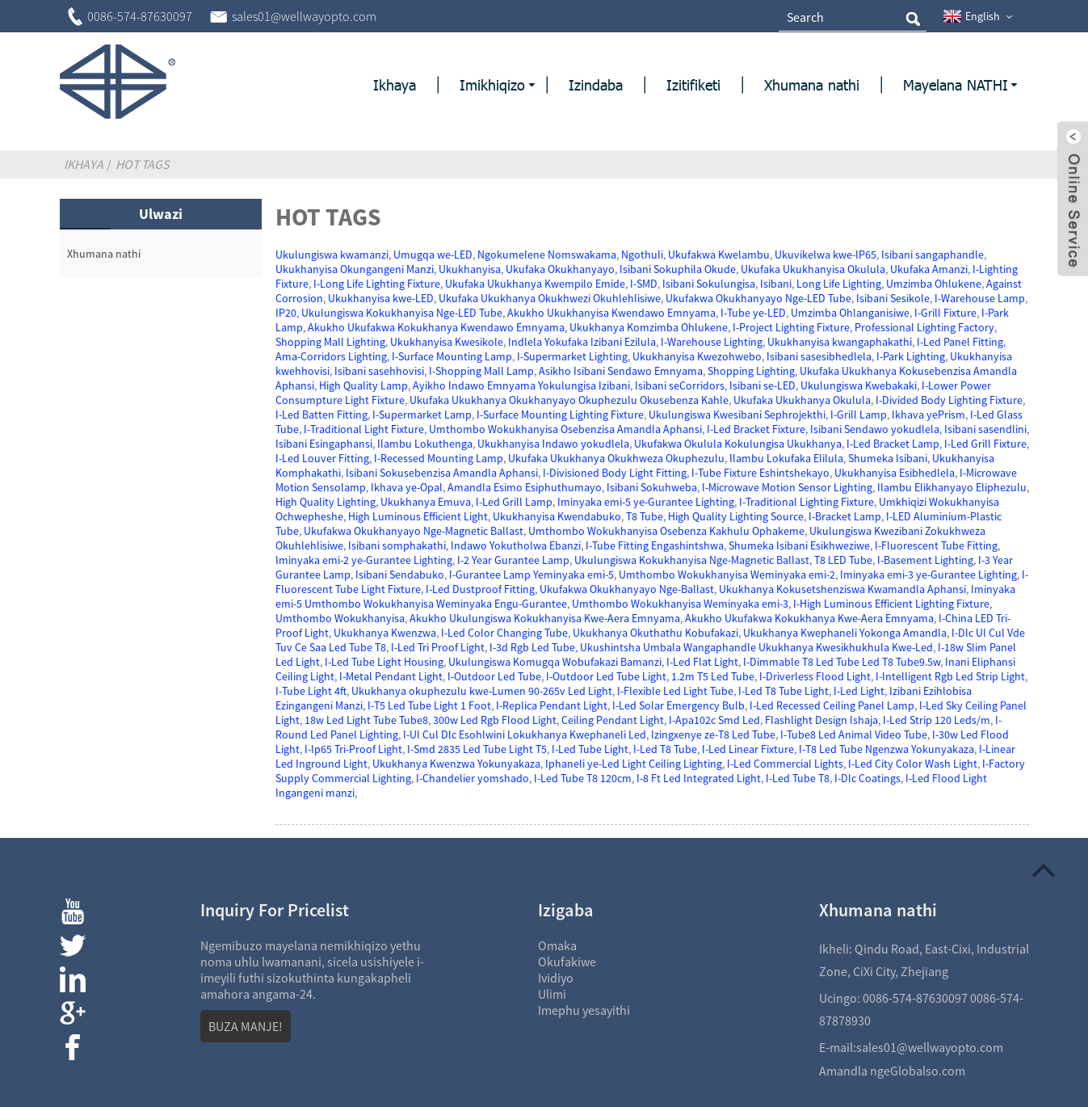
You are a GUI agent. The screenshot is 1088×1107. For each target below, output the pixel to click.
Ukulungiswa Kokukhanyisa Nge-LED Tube (401, 312)
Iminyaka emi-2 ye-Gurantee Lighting (363, 560)
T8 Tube (644, 516)
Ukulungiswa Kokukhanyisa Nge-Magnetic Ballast (691, 560)
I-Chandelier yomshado (472, 778)
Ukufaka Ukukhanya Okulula (802, 400)
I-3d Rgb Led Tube (532, 647)
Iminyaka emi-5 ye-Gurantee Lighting (645, 502)
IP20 (285, 312)
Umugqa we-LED (433, 254)
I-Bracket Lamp (845, 516)
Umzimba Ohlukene (933, 283)
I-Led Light (859, 691)
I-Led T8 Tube (665, 749)
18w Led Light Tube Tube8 (366, 720)
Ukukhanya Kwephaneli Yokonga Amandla (845, 632)
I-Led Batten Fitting (321, 414)
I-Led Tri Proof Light (438, 647)
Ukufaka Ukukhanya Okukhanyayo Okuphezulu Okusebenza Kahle (569, 400)
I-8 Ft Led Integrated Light (698, 778)
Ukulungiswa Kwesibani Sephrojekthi (737, 414)
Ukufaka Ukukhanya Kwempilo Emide (535, 283)
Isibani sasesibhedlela (819, 356)
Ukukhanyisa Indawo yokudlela (553, 443)
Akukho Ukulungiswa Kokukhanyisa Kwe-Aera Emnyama (545, 618)
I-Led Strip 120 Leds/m (936, 720)
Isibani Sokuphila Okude (678, 269)
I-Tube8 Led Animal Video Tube (853, 734)
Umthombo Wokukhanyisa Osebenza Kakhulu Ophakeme (666, 531)
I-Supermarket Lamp (422, 414)
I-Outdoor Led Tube (494, 676)
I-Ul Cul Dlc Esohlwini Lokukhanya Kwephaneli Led (524, 734)
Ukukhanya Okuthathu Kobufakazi (655, 632)
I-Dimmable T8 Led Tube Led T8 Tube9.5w (841, 662)
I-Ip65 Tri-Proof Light (353, 749)
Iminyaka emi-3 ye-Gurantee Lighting (928, 574)
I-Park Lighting (910, 356)
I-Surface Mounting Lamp (452, 356)
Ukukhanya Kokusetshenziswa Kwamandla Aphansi (842, 589)
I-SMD (643, 283)
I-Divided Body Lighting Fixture (949, 400)
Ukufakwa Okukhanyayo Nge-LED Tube (758, 298)
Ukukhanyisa (470, 269)
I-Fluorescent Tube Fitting (936, 545)
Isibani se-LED (762, 385)
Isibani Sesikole (893, 298)
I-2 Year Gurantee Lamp (513, 560)
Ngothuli (642, 254)
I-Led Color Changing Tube (504, 632)
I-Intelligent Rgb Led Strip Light (950, 676)
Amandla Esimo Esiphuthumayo (524, 487)
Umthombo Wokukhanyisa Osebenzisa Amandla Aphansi (565, 429)
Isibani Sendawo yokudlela (874, 429)
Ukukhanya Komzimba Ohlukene (648, 327)
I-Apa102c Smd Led (714, 720)
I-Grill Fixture (945, 312)
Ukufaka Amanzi (929, 269)
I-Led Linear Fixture (748, 749)
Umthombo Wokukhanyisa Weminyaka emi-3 (680, 603)
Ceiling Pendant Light (612, 720)
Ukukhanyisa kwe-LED (381, 298)
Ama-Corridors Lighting (331, 356)
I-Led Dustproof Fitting (480, 589)
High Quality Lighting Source (736, 516)
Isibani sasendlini (985, 429)
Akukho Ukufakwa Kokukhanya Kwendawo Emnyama (436, 327)
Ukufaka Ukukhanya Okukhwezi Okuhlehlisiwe (550, 298)
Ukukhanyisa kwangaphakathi (839, 342)
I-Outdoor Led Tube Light (606, 676)
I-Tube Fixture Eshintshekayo (760, 472)
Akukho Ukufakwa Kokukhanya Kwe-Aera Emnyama (809, 618)
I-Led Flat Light (702, 662)
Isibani (776, 283)
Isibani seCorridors (680, 385)
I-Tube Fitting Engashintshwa (655, 545)
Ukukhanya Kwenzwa (385, 632)
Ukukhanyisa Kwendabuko (557, 516)
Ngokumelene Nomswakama (546, 254)
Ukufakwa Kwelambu (719, 254)
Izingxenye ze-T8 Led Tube (713, 734)
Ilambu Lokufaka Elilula (786, 458)
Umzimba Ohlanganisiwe (850, 312)
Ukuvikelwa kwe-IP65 (825, 254)
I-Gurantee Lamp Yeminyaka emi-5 (531, 574)
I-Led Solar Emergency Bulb (678, 705)
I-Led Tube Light (590, 749)
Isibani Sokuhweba (652, 487)
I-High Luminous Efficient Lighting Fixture (891, 603)
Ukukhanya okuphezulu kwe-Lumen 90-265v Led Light (481, 691)
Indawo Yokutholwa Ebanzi (516, 545)
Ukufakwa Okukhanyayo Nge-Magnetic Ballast (413, 531)
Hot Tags (142, 164)
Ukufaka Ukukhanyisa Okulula (813, 269)
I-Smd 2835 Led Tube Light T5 (477, 749)
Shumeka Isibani (887, 458)
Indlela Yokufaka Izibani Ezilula (582, 342)
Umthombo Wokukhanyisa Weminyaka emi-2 (727, 574)
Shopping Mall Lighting (330, 342)
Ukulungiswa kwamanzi (332, 254)
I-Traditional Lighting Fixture (806, 502)
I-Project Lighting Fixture (791, 327)
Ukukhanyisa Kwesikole (446, 342)
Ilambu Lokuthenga (425, 443)
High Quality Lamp (363, 385)
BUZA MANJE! (245, 1026)
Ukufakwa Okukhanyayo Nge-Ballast (627, 589)
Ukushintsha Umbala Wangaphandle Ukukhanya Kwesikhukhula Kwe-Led (756, 647)
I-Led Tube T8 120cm (583, 778)
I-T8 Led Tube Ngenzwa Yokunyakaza (886, 749)
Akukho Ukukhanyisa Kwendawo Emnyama (611, 312)
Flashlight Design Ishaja (821, 720)
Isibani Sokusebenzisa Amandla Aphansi (442, 472)
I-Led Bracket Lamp (892, 443)
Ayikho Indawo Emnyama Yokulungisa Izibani (521, 385)
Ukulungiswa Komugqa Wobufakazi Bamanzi (555, 662)
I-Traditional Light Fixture (364, 429)
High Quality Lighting (325, 502)
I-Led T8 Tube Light (783, 691)
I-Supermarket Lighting (572, 356)
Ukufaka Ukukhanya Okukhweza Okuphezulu (616, 458)
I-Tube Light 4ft (311, 691)
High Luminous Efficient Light (418, 516)
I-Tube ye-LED (753, 312)
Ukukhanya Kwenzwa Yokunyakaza (456, 763)
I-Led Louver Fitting (322, 458)
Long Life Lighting (838, 283)
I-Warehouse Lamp (980, 298)
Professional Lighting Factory (924, 327)
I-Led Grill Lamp (514, 502)
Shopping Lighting (751, 371)
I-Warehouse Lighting (711, 342)
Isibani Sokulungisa (708, 283)
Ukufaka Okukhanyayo (560, 269)
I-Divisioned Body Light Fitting (615, 472)
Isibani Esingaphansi (323, 443)
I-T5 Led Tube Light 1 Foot (429, 705)
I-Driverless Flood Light (815, 676)
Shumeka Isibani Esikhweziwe (799, 545)
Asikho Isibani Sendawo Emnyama (621, 371)
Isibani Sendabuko (399, 574)
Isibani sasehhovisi (379, 371)
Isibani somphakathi (397, 545)
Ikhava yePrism (928, 414)
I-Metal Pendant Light (391, 676)
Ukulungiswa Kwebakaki (858, 385)
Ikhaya (83, 164)
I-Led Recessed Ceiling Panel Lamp (832, 705)
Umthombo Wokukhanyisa (340, 618)
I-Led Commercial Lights (785, 763)
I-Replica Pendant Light (551, 705)
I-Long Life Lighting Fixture (376, 283)
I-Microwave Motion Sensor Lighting (787, 487)
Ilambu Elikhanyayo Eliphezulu (952, 487)
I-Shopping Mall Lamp (481, 371)
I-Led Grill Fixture (985, 443)
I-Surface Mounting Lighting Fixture (560, 414)
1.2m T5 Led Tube (712, 676)
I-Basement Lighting (925, 560)
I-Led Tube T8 (798, 778)
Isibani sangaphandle (932, 254)
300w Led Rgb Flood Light (495, 720)
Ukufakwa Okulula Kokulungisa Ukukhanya (738, 443)
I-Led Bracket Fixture (756, 429)
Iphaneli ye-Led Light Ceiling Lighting (633, 763)
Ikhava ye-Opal (407, 487)
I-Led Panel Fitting (960, 342)
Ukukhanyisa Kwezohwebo (697, 356)
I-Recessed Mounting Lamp (438, 458)
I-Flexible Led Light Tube (675, 691)
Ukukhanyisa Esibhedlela (894, 472)
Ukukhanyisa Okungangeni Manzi (354, 269)
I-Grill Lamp (858, 414)
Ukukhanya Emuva (425, 502)
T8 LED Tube (843, 560)
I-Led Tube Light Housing (384, 662)
